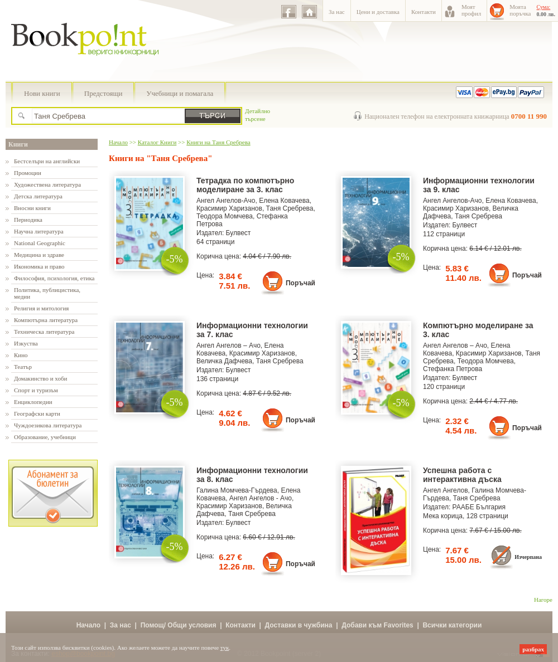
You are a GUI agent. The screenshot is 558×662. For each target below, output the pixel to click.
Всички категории (452, 625)
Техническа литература (44, 331)
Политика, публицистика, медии (47, 293)
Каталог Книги (157, 142)
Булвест (238, 233)
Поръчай (300, 283)
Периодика (28, 219)
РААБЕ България (479, 507)
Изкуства (26, 343)
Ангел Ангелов (445, 490)
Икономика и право (39, 266)
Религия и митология (41, 308)
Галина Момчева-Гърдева (236, 490)
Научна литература (39, 231)
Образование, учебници (45, 437)
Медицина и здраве (39, 254)
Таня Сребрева (290, 208)
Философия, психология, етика (54, 278)
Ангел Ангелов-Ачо (226, 201)
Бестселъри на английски (47, 161)
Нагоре (543, 599)
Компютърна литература (46, 320)
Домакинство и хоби (40, 378)
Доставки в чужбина (299, 625)
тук (224, 647)
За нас (337, 11)
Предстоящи (103, 93)
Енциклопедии (33, 401)
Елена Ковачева (284, 201)
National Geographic (39, 243)
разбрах (533, 649)
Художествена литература (47, 184)
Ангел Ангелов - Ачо (260, 498)
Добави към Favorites (377, 625)
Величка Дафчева (224, 361)
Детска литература (38, 196)
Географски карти (37, 413)
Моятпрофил (471, 10)
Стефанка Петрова (452, 369)
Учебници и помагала (179, 93)
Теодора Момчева (224, 216)
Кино (21, 355)
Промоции (27, 172)
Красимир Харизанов (229, 208)
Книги (18, 144)
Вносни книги (32, 208)
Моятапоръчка (520, 10)
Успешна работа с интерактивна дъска (462, 475)
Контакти (423, 11)
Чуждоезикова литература (47, 425)
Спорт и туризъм (36, 390)
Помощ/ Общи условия (179, 625)
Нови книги (42, 93)
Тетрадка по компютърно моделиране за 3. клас (245, 185)
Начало (118, 142)
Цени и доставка (378, 11)
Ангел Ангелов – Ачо (228, 345)
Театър (23, 366)
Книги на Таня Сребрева (218, 142)
